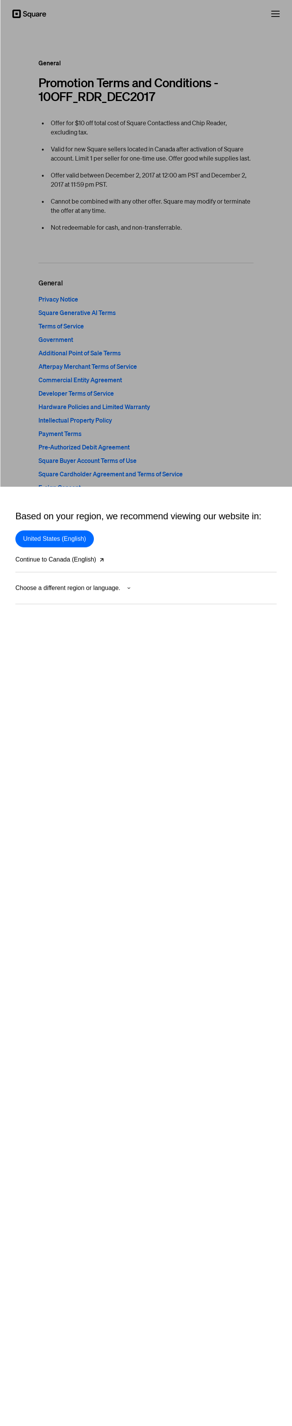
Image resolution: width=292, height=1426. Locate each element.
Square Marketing (173, 803)
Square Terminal (35, 883)
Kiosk (158, 660)
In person (26, 588)
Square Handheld (36, 895)
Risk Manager (31, 648)
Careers (25, 1174)
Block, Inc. (146, 1411)
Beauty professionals (40, 1046)
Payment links (168, 600)
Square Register (34, 930)
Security (146, 1351)
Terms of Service (61, 326)
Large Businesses (36, 1082)
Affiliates (25, 1185)
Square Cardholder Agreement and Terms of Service (110, 474)
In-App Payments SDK (179, 1034)
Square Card (167, 791)
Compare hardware (38, 942)
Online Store (167, 588)
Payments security (37, 660)
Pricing (160, 871)
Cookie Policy (146, 1399)
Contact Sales (168, 895)
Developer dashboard (178, 1058)
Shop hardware (33, 954)
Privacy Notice (58, 299)
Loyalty (160, 743)
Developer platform (174, 1022)
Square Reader (33, 871)
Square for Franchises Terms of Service (91, 501)
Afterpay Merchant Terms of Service (87, 366)
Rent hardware (33, 966)
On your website (34, 624)
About (22, 1138)
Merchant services (37, 672)
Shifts (158, 696)
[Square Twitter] (250, 1264)
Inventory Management (179, 719)
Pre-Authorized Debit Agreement (84, 447)
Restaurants (166, 636)
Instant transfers (171, 779)
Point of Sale (167, 577)
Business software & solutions (188, 827)
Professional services (40, 1070)
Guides (160, 918)
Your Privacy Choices (146, 1327)
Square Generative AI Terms (77, 312)
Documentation (170, 1046)
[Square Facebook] (261, 1264)
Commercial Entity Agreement (80, 380)
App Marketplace (172, 767)
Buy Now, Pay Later (39, 636)
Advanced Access (173, 684)
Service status (169, 942)
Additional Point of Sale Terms (79, 353)
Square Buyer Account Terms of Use (87, 460)
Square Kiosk (31, 918)
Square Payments (36, 577)
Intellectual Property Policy (75, 420)
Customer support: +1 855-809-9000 (195, 1150)
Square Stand (31, 907)
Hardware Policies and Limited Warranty (94, 407)
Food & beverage (36, 1034)
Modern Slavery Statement (146, 1387)
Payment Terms (60, 433)
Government (55, 339)
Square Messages (173, 755)
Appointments (168, 624)
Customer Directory (175, 708)
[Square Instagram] (273, 1264)
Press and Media (35, 1150)
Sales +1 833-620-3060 (180, 1138)
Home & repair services (43, 1058)
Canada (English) (42, 1264)
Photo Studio (167, 815)
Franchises (28, 1094)
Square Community (175, 930)
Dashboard (165, 672)
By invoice (27, 600)
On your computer (36, 612)
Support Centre (170, 883)
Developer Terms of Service (76, 393)
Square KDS (167, 648)
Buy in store (29, 978)
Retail (159, 612)
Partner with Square (39, 1162)
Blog (157, 907)
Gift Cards (164, 731)
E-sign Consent (59, 487)
